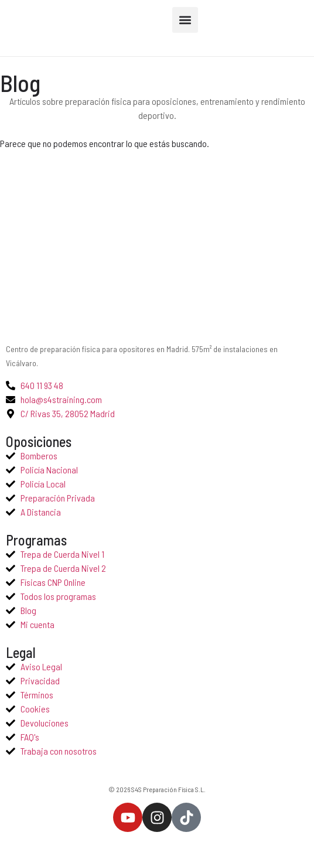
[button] (185, 20)
